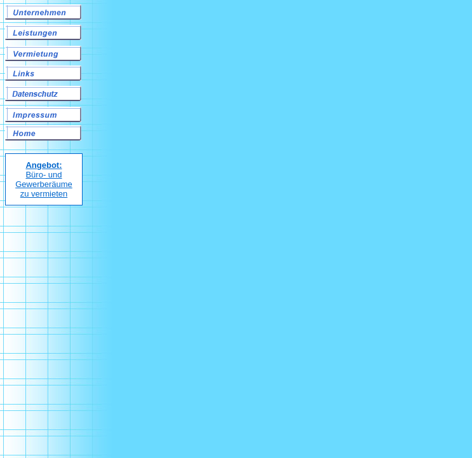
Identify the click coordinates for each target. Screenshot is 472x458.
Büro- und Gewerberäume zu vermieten (43, 179)
